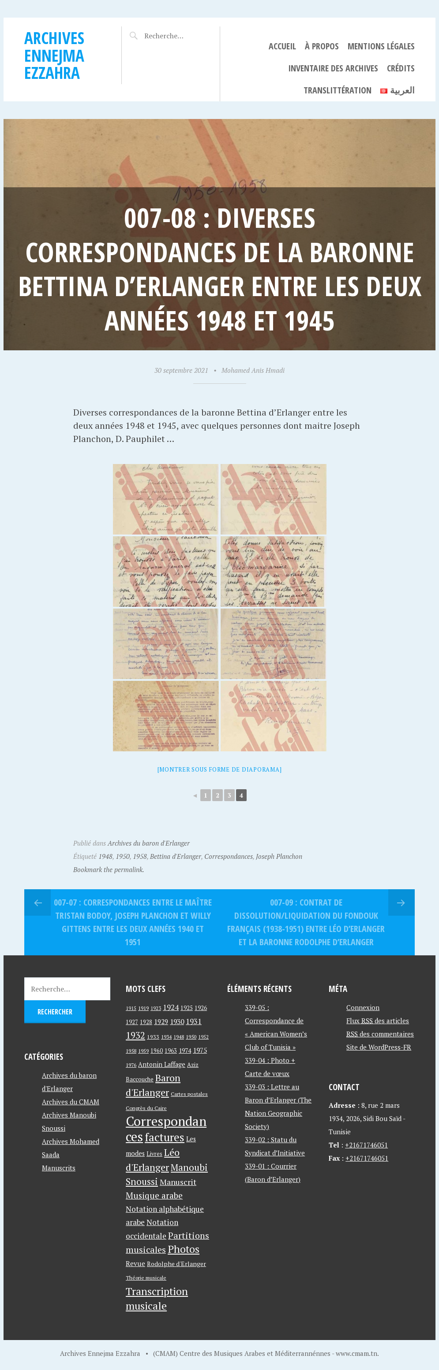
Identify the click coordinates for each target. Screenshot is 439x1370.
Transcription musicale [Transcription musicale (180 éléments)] (157, 1298)
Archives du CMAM (70, 1101)
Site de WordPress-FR (378, 1047)
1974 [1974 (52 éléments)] (185, 1050)
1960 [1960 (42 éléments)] (156, 1050)
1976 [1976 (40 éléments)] (131, 1064)
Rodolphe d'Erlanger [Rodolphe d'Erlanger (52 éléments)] (176, 1263)
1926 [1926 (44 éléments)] (201, 1008)
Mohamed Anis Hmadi (253, 370)
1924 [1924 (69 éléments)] (171, 1007)
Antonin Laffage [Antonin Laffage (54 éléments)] (161, 1064)
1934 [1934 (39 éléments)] (166, 1036)
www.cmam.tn (356, 1353)
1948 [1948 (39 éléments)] (178, 1036)
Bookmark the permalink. (108, 869)
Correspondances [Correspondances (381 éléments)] (166, 1129)
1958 (140, 856)
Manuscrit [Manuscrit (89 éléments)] (178, 1182)
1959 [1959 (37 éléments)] (143, 1050)
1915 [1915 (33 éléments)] (131, 1008)
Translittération (337, 90)
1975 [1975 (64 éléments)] (200, 1050)
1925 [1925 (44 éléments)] (186, 1008)
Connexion (362, 1007)
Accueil (282, 46)
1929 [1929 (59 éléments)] (161, 1021)
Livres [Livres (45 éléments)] (154, 1154)
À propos (322, 46)
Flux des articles (377, 1020)
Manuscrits (58, 1167)
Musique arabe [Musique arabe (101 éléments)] (154, 1195)
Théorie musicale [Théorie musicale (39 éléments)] (146, 1277)
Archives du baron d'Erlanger (149, 843)
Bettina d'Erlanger (175, 856)
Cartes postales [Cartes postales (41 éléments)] (189, 1094)
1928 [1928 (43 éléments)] (146, 1022)
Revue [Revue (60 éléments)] (135, 1263)
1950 (123, 856)
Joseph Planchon (279, 856)
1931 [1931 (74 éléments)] (194, 1021)
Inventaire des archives (333, 68)
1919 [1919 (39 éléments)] (143, 1008)
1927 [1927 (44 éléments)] (132, 1022)
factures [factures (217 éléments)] (164, 1137)
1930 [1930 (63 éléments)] (177, 1021)
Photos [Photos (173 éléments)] (183, 1249)
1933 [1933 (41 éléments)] (153, 1036)
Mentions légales (381, 46)
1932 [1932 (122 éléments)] (135, 1035)
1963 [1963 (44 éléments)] (171, 1050)
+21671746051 (366, 1144)
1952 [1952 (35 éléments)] (203, 1036)
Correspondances (228, 856)
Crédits (401, 68)
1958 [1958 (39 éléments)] (131, 1050)
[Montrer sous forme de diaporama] (220, 769)
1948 (105, 856)
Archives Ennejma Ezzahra (54, 55)
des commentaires (380, 1033)
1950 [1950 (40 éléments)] (191, 1036)
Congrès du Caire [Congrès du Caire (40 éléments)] (146, 1107)
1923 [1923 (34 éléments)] (155, 1008)
